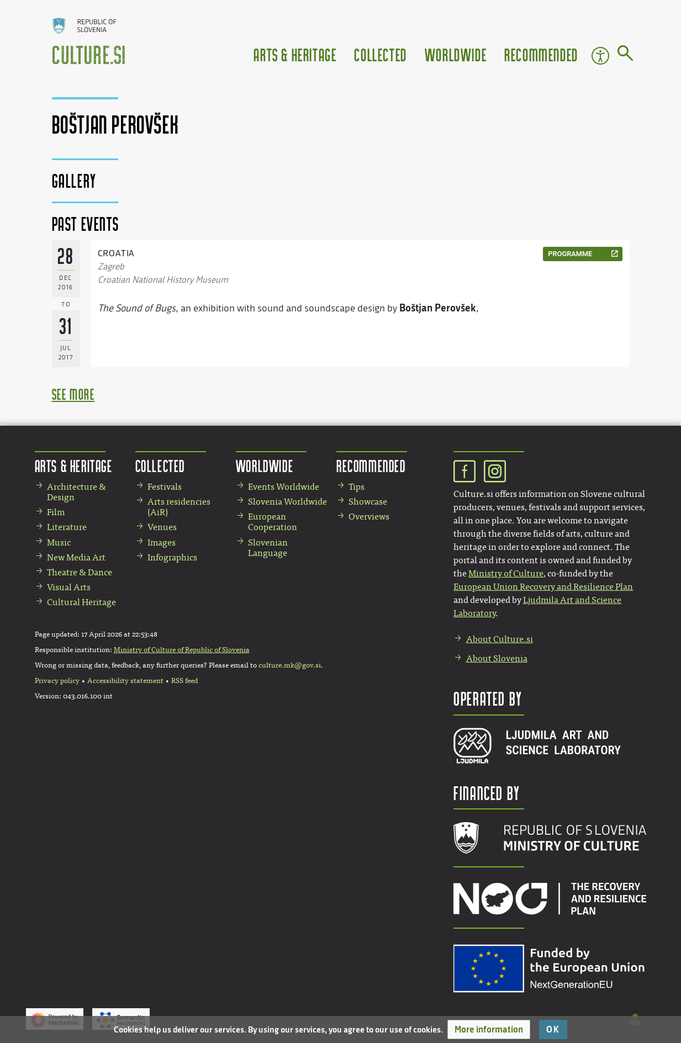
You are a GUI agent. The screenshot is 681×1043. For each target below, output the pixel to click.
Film (56, 512)
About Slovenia (496, 658)
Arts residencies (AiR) (178, 506)
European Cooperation (272, 521)
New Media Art (76, 557)
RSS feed (184, 680)
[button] (488, 1029)
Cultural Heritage (81, 602)
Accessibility (600, 56)
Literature (67, 527)
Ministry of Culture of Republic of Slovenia (182, 649)
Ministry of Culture (505, 573)
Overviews (369, 516)
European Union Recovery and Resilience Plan (543, 586)
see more (73, 394)
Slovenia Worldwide (287, 501)
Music (59, 542)
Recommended (541, 54)
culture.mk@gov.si (289, 665)
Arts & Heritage (295, 54)
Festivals (164, 486)
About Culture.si (499, 639)
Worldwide (456, 54)
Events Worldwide (283, 486)
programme (570, 254)
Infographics (172, 557)
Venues (162, 527)
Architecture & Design (76, 491)
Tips (357, 486)
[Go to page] (625, 55)
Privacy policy (57, 680)
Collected (380, 54)
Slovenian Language (268, 547)
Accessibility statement (125, 680)
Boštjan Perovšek (437, 307)
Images (161, 542)
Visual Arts (69, 587)
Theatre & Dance (79, 572)
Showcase (368, 501)
